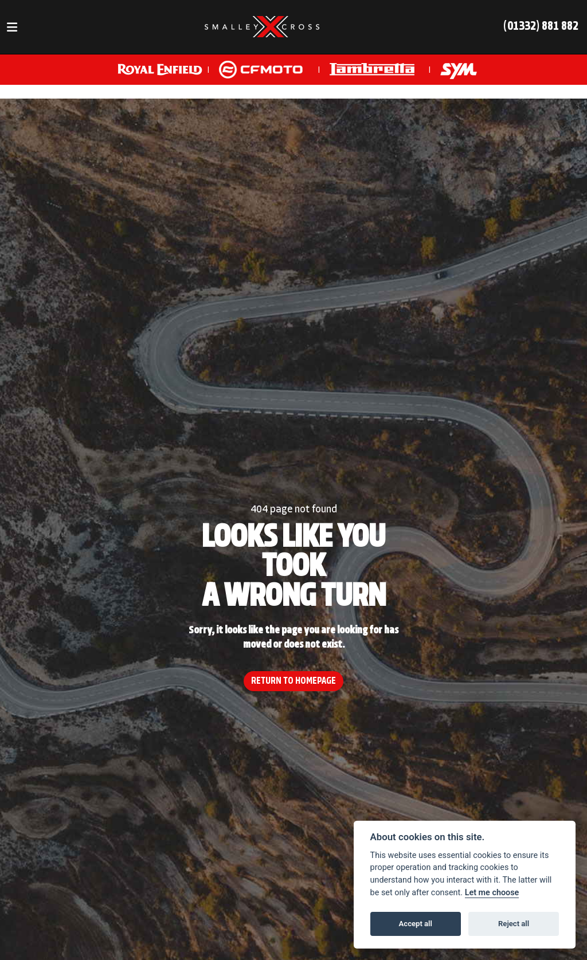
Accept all (415, 923)
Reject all (513, 923)
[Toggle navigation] (12, 27)
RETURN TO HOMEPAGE (293, 681)
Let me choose (492, 893)
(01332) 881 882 (540, 26)
